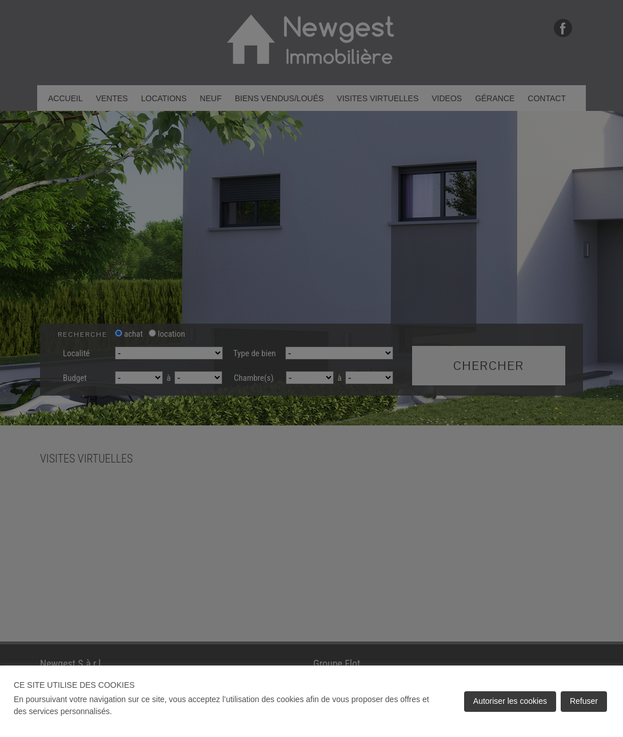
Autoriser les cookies (510, 701)
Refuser (584, 701)
